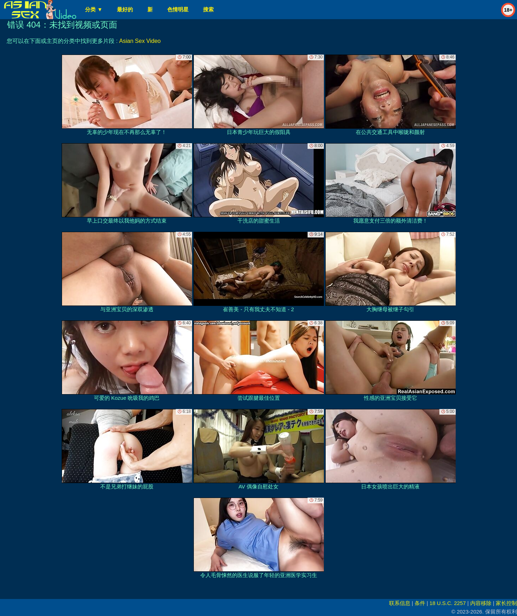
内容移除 (480, 603)
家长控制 (506, 603)
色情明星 (178, 9)
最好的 (125, 9)
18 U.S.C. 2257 (447, 603)
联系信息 (399, 603)
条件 (420, 603)
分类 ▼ (93, 9)
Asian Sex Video (140, 41)
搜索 (208, 9)
